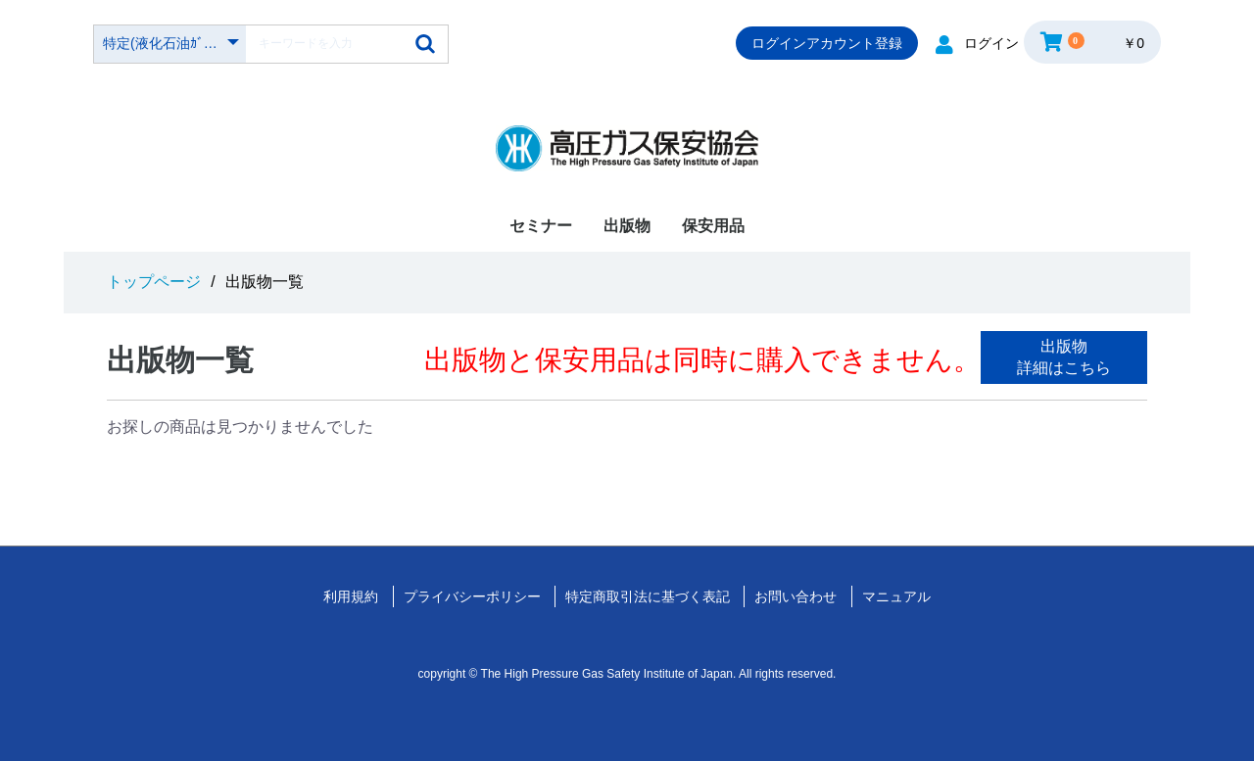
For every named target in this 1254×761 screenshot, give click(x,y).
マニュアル (896, 596)
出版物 (627, 225)
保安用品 (713, 225)
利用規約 (350, 596)
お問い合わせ (795, 596)
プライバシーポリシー (472, 596)
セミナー (540, 225)
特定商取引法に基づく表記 (647, 596)
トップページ (154, 281)
